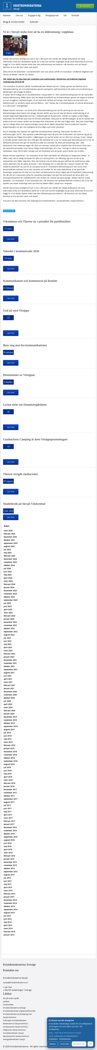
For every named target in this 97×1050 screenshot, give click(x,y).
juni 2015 (7, 881)
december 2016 (10, 827)
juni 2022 (7, 641)
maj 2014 (7, 922)
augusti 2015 (9, 875)
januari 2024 (9, 587)
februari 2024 (9, 584)
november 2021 (10, 663)
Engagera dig (34, 15)
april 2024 (8, 578)
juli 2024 (7, 568)
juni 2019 (7, 736)
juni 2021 (7, 676)
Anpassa (52, 1044)
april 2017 (8, 815)
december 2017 (10, 789)
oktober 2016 (9, 834)
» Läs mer (7, 987)
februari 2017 (9, 821)
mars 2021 (8, 682)
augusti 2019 (9, 729)
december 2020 (10, 692)
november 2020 (10, 695)
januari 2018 (9, 786)
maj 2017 (7, 812)
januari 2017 (9, 824)
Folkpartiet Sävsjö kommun (14, 1030)
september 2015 (10, 872)
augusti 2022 (9, 635)
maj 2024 (7, 575)
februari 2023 (9, 616)
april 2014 (8, 925)
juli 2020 (7, 701)
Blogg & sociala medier (14, 21)
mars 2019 (8, 742)
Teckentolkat (8, 1004)
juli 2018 (7, 767)
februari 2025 (9, 556)
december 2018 (10, 752)
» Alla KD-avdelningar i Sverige (17, 990)
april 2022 (8, 647)
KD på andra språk (11, 998)
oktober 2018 (9, 758)
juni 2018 (7, 770)
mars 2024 (8, 581)
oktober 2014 (9, 906)
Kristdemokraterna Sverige (19, 964)
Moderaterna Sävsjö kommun (15, 1023)
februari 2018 (9, 783)
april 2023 (8, 609)
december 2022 (10, 622)
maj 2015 (7, 884)
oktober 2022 (9, 628)
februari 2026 (9, 534)
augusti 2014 (9, 913)
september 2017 (10, 799)
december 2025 (10, 537)
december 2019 (10, 717)
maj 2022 (7, 644)
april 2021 (8, 679)
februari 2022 (9, 654)
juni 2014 (7, 919)
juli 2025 (7, 549)
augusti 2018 (9, 764)
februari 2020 (9, 710)
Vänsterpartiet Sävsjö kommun (16, 1036)
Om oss (19, 15)
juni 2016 (7, 843)
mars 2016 (8, 853)
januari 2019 (9, 748)
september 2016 (10, 837)
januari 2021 (9, 688)
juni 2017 (7, 808)
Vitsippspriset (52, 15)
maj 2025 (7, 553)
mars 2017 (8, 818)
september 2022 (10, 632)
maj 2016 (7, 846)
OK (90, 1044)
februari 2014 (9, 932)
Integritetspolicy (65, 1039)
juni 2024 (7, 572)
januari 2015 (9, 897)
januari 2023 (9, 619)
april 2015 (8, 887)
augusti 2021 (9, 673)
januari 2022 (9, 657)
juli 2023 (7, 603)
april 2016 (8, 849)
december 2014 (10, 900)
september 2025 (10, 543)
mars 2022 (8, 650)
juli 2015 (7, 878)
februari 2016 (9, 856)
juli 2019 (7, 733)
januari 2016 (9, 859)
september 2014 (10, 909)
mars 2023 (8, 613)
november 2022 (10, 625)
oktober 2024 (9, 565)
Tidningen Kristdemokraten (14, 1020)
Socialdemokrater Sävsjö (13, 1033)
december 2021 (10, 660)
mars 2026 (8, 531)
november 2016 (10, 830)
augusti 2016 (9, 840)
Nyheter (7, 15)
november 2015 (10, 865)
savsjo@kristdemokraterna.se (15, 982)
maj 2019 (7, 739)
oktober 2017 (9, 796)
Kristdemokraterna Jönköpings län (17, 1014)
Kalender (34, 21)
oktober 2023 (9, 597)
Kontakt (75, 15)
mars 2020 (8, 707)
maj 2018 (7, 774)
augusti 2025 (9, 546)
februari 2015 (9, 894)
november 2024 (10, 562)
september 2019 (10, 726)
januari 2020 (9, 714)
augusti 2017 (9, 802)
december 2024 (10, 559)
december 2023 (10, 591)
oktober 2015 (9, 868)
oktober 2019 (9, 723)
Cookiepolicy (53, 1039)
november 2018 (10, 755)
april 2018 (8, 777)
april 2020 (8, 704)
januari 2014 (9, 935)
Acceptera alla (79, 1044)
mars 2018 (8, 780)
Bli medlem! (85, 6)
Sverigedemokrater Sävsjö (14, 1039)
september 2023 (10, 600)
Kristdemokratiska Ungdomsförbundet (19, 1011)
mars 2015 (8, 890)
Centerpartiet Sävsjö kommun (15, 1026)
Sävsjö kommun (9, 1017)
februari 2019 (9, 745)
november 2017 (10, 793)
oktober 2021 (9, 666)
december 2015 (10, 862)
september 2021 (10, 669)
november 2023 (10, 594)
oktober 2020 (9, 698)
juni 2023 (7, 606)
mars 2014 (8, 928)
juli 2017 (7, 805)
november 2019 (10, 720)
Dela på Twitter (9, 211)
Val (65, 15)
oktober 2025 (9, 540)
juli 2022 (7, 638)
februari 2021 (9, 685)
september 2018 (10, 761)
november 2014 (10, 903)
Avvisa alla (64, 1044)
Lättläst (6, 1001)
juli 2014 (7, 916)
